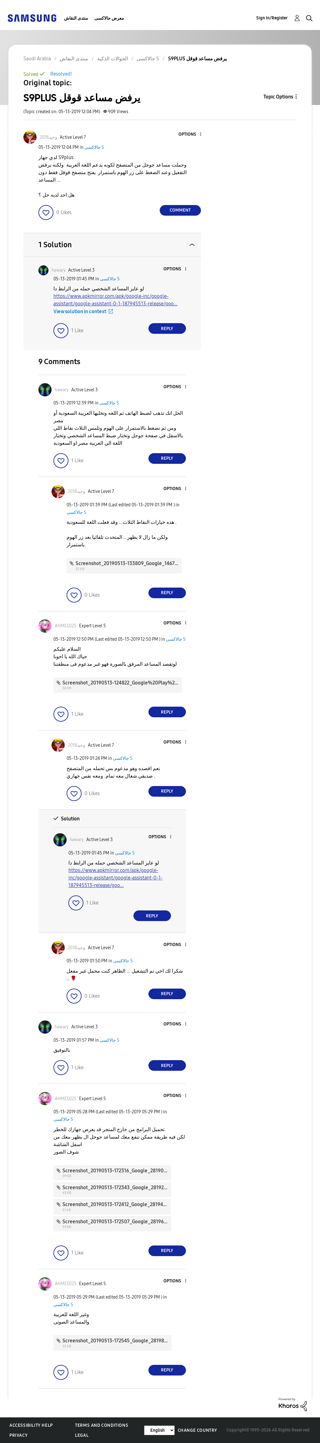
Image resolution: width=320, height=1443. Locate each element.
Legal (81, 1435)
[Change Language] (159, 1430)
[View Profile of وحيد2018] (48, 137)
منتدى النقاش (76, 18)
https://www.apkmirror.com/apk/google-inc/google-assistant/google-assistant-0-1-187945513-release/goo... (115, 877)
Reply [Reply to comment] (167, 328)
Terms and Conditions (101, 1425)
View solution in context (79, 311)
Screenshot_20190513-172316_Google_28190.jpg (117, 1171)
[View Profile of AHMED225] (66, 626)
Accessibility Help (31, 1425)
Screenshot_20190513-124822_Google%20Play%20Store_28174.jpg (138, 683)
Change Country (197, 1430)
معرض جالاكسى (109, 18)
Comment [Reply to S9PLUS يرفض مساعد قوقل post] (180, 210)
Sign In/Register (272, 18)
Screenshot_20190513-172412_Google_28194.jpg (117, 1204)
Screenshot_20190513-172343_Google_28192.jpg (117, 1187)
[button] (190, 135)
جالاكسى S (94, 147)
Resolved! (61, 74)
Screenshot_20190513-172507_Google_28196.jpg (117, 1222)
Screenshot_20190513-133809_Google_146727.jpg (132, 563)
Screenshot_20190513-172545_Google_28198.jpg (117, 1341)
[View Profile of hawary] (59, 270)
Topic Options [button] (278, 97)
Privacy (18, 1435)
